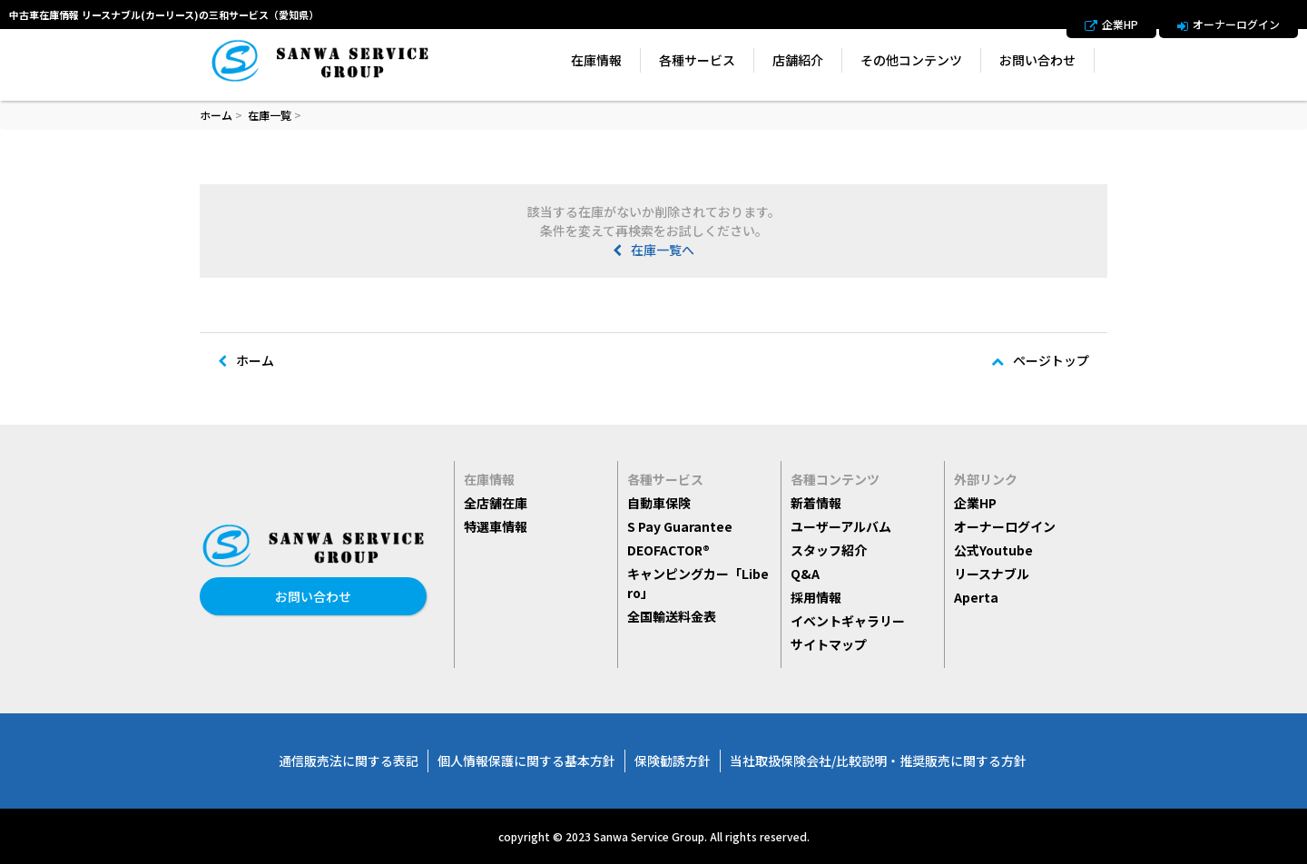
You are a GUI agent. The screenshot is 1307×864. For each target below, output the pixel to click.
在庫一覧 (269, 115)
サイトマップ (829, 644)
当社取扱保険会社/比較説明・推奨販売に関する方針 (878, 760)
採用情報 (816, 597)
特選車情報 (495, 526)
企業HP (1111, 24)
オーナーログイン (1228, 24)
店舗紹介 (797, 60)
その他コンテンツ (911, 60)
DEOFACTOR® (668, 550)
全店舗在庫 (495, 503)
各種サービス (697, 60)
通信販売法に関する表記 (348, 760)
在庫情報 (596, 60)
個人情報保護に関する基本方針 (526, 760)
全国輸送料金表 (671, 616)
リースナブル (991, 574)
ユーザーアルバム (841, 526)
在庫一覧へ (653, 250)
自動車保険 (659, 503)
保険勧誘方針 (672, 760)
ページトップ (1040, 360)
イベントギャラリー (848, 621)
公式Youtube (993, 550)
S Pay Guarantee (679, 526)
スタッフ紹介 (829, 550)
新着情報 (816, 503)
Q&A (805, 574)
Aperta (976, 597)
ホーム (216, 115)
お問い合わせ (1037, 60)
